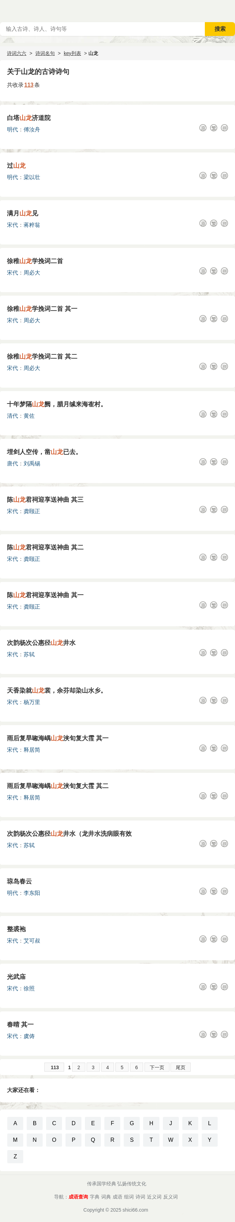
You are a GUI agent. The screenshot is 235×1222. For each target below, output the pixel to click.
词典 (106, 1197)
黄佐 (29, 416)
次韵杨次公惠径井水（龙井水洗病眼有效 (69, 833)
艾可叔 (32, 941)
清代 (12, 416)
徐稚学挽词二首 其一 (42, 308)
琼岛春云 (19, 881)
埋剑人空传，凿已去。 (44, 451)
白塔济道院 (29, 117)
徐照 (29, 988)
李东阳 (32, 893)
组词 (129, 1197)
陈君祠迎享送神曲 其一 (45, 595)
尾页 (180, 1067)
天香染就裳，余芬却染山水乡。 (57, 690)
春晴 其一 (20, 1024)
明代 (12, 129)
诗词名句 (45, 53)
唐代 (12, 463)
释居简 (32, 750)
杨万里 (32, 702)
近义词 (154, 1197)
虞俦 (29, 1036)
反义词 (170, 1197)
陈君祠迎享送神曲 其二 (45, 547)
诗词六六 (16, 53)
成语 (117, 1197)
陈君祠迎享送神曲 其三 (45, 499)
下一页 (157, 1067)
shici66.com (135, 1210)
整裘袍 (16, 929)
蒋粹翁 (32, 225)
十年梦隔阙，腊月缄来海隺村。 (57, 404)
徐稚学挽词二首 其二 (42, 356)
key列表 (72, 53)
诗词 (140, 1197)
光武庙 (16, 976)
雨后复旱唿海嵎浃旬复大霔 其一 (57, 738)
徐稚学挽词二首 (35, 261)
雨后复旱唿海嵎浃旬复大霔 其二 (57, 786)
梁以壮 (32, 177)
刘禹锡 (32, 463)
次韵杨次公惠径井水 (41, 642)
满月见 (22, 213)
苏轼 (29, 654)
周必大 (32, 273)
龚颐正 (32, 511)
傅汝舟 (32, 129)
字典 (94, 1197)
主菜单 (229, 10)
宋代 (12, 225)
